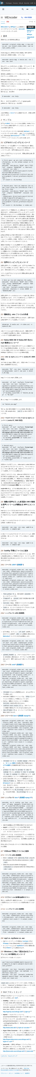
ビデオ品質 (6, 763)
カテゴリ (4, 1052)
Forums (15, 3)
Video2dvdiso (30, 37)
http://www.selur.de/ (9, 1024)
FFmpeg (5, 940)
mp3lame (20, 943)
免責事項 (27, 1070)
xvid (13, 663)
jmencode (30, 1048)
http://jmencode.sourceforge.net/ (13, 1048)
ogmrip (27, 1009)
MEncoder (4, 27)
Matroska (6, 635)
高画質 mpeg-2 (25, 795)
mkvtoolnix (15, 135)
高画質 (19, 564)
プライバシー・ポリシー (7, 1070)
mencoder (22, 29)
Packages (9, 3)
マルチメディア (12, 1052)
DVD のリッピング (30, 31)
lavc (14, 714)
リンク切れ (22, 135)
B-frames (6, 781)
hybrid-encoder (24, 1024)
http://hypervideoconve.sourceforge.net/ (16, 1036)
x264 (13, 564)
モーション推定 (10, 761)
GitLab (21, 3)
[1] (16, 995)
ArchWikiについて (19, 1070)
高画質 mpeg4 (24, 714)
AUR (31, 3)
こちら (11, 113)
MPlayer (29, 34)
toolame (25, 938)
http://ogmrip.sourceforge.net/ (12, 1009)
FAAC (8, 945)
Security (26, 3)
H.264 (7, 123)
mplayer (27, 131)
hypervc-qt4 (7, 1038)
